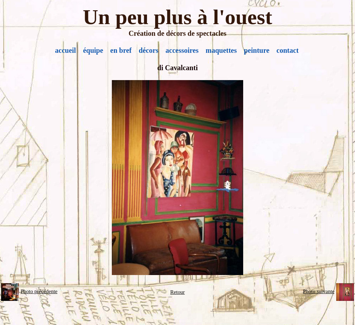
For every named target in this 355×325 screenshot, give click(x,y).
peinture (256, 50)
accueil (65, 50)
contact (288, 50)
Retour (177, 292)
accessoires (181, 50)
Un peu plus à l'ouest (177, 17)
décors (149, 50)
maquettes (221, 50)
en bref (121, 50)
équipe (93, 50)
